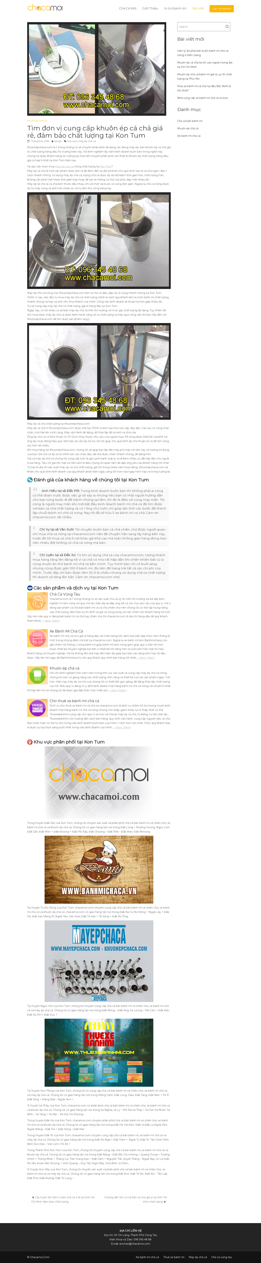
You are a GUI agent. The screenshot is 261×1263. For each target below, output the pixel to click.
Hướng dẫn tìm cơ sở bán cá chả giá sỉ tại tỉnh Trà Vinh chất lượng (135, 1199)
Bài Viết (198, 8)
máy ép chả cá (87, 141)
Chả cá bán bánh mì (189, 121)
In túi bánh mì (175, 8)
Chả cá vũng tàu (221, 1257)
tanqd (57, 141)
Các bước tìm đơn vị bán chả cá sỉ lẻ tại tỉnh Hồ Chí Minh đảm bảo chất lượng (62, 1199)
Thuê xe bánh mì (173, 1257)
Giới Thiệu (150, 8)
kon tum (72, 141)
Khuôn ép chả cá (37, 120)
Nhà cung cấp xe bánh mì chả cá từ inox (202, 98)
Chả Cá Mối (127, 8)
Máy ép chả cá (198, 1257)
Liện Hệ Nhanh (221, 8)
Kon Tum (105, 166)
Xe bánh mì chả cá (188, 135)
